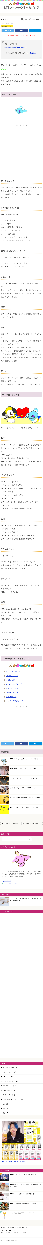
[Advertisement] (21, 150)
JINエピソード (12, 676)
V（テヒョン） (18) (9, 1095)
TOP (13, 1227)
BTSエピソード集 (13, 672)
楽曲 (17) (5, 1113)
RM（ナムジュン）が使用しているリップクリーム (32, 823)
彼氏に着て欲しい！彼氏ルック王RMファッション (24, 788)
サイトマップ (7, 881)
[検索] (17, 839)
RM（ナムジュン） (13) (10, 1085)
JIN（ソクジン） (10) (9, 1072)
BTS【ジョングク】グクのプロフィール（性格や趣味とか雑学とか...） (25, 1185)
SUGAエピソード (13, 680)
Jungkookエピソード (14, 701)
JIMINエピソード (13, 692)
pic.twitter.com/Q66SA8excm (15, 47)
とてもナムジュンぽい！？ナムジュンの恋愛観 (23, 778)
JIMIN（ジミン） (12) (9, 1090)
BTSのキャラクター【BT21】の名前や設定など (23, 1175)
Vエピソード (11, 697)
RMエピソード (12, 688)
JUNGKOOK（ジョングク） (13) (13, 1099)
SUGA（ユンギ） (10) (9, 1076)
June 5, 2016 (31, 53)
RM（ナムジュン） (7, 26)
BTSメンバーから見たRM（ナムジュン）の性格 (24, 759)
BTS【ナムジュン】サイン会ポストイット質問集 (24, 807)
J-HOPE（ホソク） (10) (10, 1081)
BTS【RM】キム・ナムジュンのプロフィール (23, 768)
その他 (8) (6, 1104)
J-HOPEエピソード (14, 684)
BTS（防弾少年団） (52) (10, 1067)
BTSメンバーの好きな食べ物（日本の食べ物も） (23, 1203)
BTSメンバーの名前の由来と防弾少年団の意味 (22, 1194)
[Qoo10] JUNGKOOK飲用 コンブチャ (13, 1161)
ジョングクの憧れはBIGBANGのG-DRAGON (22, 1213)
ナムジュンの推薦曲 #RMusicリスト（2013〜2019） (25, 797)
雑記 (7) (5, 1108)
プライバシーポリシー (10, 883)
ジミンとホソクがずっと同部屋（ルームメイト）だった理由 (25, 899)
